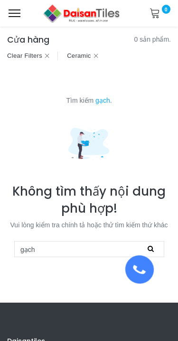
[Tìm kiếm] (150, 249)
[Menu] (14, 13)
